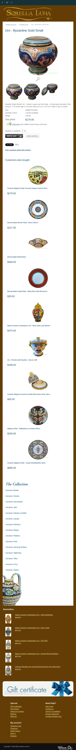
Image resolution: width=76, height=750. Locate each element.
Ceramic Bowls (12, 490)
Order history (15, 731)
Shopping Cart (15, 726)
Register (13, 736)
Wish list (13, 716)
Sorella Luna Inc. (11, 24)
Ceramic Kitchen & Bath (16, 513)
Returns (13, 714)
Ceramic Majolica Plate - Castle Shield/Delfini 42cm (26, 463)
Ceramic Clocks (12, 496)
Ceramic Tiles (11, 558)
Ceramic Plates (12, 530)
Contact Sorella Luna (53, 716)
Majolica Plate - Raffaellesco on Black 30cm (23, 429)
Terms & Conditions (52, 711)
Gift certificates (16, 706)
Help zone (49, 706)
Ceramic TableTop (13, 553)
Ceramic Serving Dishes (16, 547)
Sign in (13, 733)
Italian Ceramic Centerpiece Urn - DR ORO (31, 641)
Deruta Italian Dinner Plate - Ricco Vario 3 (22, 223)
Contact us (49, 709)
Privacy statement (52, 714)
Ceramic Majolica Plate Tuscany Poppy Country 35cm (27, 188)
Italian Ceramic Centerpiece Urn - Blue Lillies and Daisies (28, 326)
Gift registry (14, 709)
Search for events (17, 711)
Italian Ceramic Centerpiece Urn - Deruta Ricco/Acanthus (36, 654)
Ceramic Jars (11, 507)
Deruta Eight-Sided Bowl (16, 257)
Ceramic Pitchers (13, 524)
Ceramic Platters (13, 536)
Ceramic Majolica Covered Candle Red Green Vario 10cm (28, 394)
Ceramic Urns (23, 24)
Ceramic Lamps (12, 519)
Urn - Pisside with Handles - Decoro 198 (22, 360)
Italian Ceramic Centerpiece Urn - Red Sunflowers (34, 615)
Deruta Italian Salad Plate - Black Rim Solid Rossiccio (27, 291)
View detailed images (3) (38, 79)
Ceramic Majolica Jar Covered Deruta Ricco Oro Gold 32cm (37, 667)
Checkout (14, 728)
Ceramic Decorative (14, 502)
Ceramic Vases (12, 570)
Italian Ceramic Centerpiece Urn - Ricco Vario (32, 628)
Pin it (17, 144)
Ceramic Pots (11, 541)
